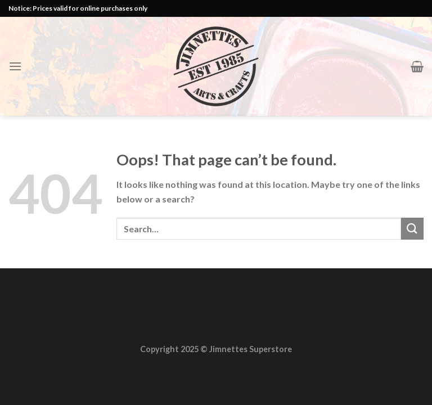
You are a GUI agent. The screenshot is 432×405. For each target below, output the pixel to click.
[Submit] (412, 229)
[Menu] (15, 66)
